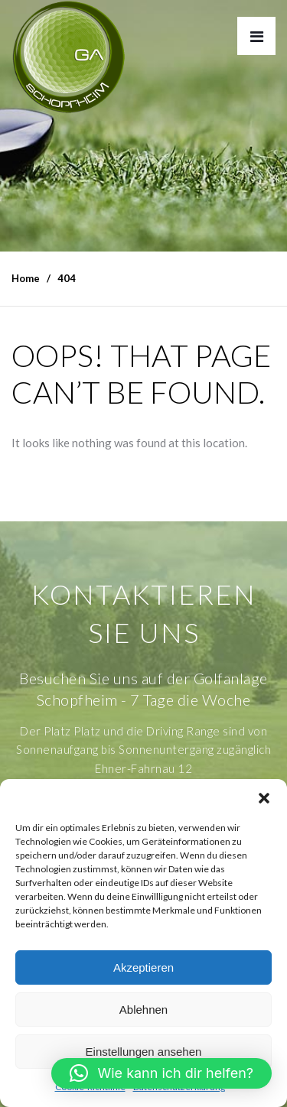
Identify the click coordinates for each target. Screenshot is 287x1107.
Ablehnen (143, 1009)
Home (25, 278)
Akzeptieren (143, 967)
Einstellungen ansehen (144, 1051)
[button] (264, 798)
